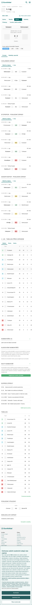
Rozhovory (19, 545)
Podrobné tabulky (26, 496)
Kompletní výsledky (26, 522)
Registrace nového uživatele (16, 375)
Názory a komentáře (21, 538)
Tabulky (11, 19)
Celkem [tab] (4, 243)
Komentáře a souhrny (21, 537)
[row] (16, 71)
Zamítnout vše (16, 597)
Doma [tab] (9, 243)
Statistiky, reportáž (13, 55)
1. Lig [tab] (14, 65)
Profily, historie (20, 543)
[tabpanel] (16, 88)
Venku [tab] (14, 243)
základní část (14, 31)
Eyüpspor (9, 27)
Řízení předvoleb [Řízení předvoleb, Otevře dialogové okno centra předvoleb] (16, 602)
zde (6, 372)
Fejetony (18, 540)
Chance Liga (3, 542)
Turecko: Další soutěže (16, 22)
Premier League (4, 534)
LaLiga (2, 535)
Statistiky (26, 19)
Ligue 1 (2, 540)
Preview (4, 55)
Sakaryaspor (24, 27)
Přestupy (4, 22)
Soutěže (4, 6)
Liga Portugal (4, 545)
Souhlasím (16, 592)
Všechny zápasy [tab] (6, 65)
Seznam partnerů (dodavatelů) (10, 588)
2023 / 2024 (5, 15)
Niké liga (3, 543)
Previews (19, 535)
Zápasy (20, 6)
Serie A (2, 537)
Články (18, 532)
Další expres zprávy (26, 407)
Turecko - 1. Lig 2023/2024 (12, 6)
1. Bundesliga (4, 538)
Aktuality (18, 534)
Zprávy (4, 19)
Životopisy (19, 542)
